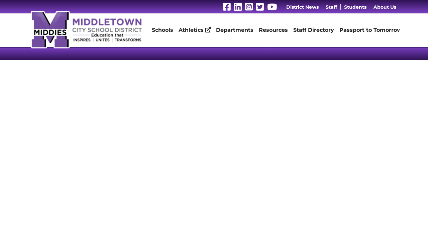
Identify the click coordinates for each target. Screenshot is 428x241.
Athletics (195, 30)
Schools (162, 30)
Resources (273, 30)
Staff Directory (313, 30)
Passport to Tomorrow (370, 30)
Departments (234, 30)
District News (302, 7)
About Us (384, 7)
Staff (331, 7)
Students (355, 7)
